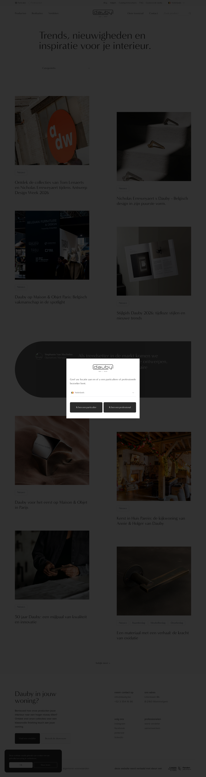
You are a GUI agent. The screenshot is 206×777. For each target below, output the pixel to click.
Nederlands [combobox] (103, 392)
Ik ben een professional (120, 407)
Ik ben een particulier (86, 407)
